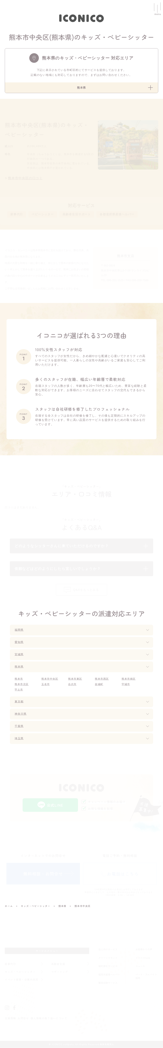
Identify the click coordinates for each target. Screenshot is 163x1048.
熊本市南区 (129, 679)
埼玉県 (19, 738)
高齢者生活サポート (77, 214)
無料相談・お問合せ (43, 874)
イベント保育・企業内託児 (22, 980)
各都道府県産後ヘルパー (117, 214)
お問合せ (23, 1018)
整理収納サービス (107, 983)
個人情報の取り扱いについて (49, 1018)
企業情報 (10, 1018)
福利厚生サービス (107, 966)
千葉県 (19, 726)
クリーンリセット (107, 958)
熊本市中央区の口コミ (25, 178)
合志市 (72, 684)
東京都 (19, 702)
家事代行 (16, 214)
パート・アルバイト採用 (146, 976)
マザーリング (59, 972)
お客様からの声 (143, 949)
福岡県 (19, 630)
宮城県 (19, 654)
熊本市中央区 (49, 679)
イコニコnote (142, 958)
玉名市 (45, 684)
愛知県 (19, 642)
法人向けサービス (107, 949)
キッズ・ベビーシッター (20, 972)
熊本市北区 (22, 684)
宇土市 (19, 690)
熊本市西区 (102, 679)
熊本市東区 (75, 679)
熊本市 (19, 679)
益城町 (99, 684)
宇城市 (126, 684)
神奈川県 (21, 714)
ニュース (140, 966)
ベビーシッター (43, 214)
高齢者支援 (58, 964)
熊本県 (19, 667)
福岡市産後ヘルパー (109, 974)
